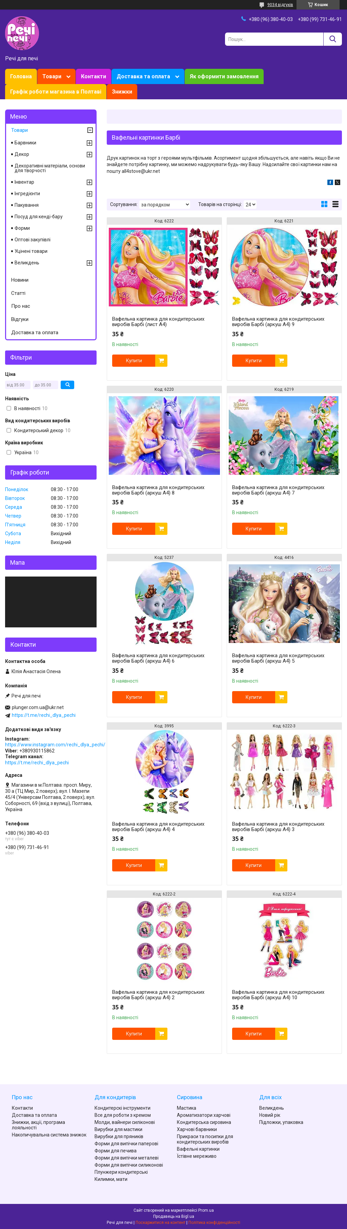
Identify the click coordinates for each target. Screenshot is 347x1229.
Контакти (93, 76)
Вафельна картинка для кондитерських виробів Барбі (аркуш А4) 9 (278, 321)
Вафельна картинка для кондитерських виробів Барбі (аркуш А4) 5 (278, 658)
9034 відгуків (280, 4)
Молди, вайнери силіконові (125, 1122)
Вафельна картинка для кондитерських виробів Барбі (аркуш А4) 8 (158, 490)
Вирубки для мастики (118, 1129)
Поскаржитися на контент (160, 1222)
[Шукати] (332, 39)
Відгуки (19, 319)
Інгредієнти (27, 193)
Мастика (186, 1108)
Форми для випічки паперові (126, 1143)
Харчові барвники (197, 1129)
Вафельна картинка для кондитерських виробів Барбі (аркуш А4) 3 (278, 826)
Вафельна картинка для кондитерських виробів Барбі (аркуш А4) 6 (158, 658)
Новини (19, 280)
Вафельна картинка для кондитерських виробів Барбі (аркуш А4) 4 (158, 826)
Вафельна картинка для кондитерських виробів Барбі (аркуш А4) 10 (278, 994)
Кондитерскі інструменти (122, 1108)
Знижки (122, 91)
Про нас (20, 306)
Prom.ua (206, 1210)
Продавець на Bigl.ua (173, 1216)
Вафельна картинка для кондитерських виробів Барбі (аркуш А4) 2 (158, 994)
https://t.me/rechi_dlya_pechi (44, 715)
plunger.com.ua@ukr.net (38, 707)
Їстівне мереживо (197, 1156)
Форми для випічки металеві (127, 1158)
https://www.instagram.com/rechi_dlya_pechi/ (55, 744)
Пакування (27, 205)
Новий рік (269, 1115)
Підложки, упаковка (281, 1122)
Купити (134, 360)
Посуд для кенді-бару (39, 216)
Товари (51, 76)
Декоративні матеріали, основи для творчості (50, 168)
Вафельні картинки (198, 1149)
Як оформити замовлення (224, 76)
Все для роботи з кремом (123, 1115)
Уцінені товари (31, 251)
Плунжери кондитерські (121, 1172)
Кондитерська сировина (204, 1122)
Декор (22, 154)
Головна (21, 76)
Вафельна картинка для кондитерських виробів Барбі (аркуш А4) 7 (278, 490)
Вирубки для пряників (119, 1136)
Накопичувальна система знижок (49, 1134)
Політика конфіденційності (214, 1222)
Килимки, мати (111, 1179)
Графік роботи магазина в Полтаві (55, 91)
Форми (22, 228)
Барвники (25, 142)
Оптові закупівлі (32, 239)
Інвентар (24, 182)
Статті (18, 293)
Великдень (27, 262)
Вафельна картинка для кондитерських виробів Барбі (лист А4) (158, 321)
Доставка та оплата (143, 76)
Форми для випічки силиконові (129, 1165)
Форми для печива (116, 1150)
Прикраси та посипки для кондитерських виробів (205, 1139)
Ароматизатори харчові (203, 1115)
